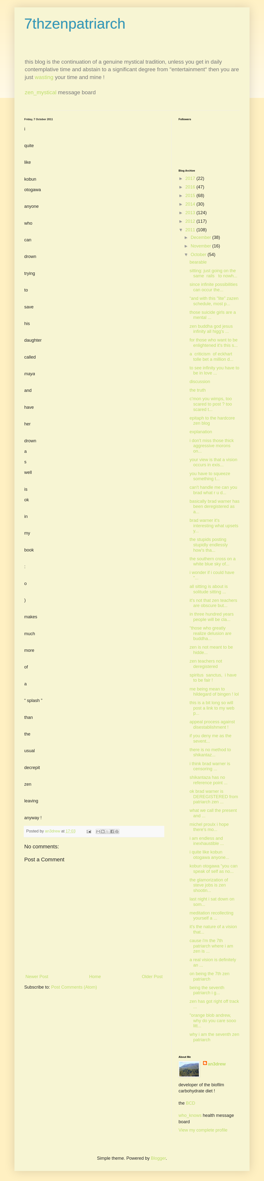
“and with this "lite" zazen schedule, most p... (214, 301)
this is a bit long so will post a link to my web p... (212, 708)
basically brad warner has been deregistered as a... (215, 506)
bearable (198, 262)
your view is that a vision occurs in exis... (213, 462)
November (201, 246)
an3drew (217, 1064)
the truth (198, 390)
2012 (190, 221)
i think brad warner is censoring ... (210, 766)
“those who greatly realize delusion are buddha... (210, 633)
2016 (190, 187)
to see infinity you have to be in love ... (214, 370)
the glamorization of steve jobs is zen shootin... (209, 885)
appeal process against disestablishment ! (212, 724)
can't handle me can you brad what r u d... (213, 490)
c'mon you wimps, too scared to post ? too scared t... (211, 404)
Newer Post (36, 976)
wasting (44, 77)
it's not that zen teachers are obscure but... (213, 603)
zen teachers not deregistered (206, 664)
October (199, 254)
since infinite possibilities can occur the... (214, 287)
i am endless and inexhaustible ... (207, 841)
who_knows (190, 1115)
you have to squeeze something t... (210, 476)
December (201, 237)
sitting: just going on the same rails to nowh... (213, 273)
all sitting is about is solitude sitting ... (209, 589)
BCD (190, 1103)
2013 (190, 212)
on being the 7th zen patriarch (209, 976)
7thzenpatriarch (75, 23)
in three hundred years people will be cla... (212, 617)
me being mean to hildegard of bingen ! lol (214, 692)
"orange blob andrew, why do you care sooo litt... (213, 1020)
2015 (190, 195)
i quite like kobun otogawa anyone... (209, 855)
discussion (200, 381)
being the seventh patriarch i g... (207, 990)
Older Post (152, 976)
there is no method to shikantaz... (210, 752)
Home (95, 976)
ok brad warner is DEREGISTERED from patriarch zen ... (214, 796)
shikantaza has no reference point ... (209, 780)
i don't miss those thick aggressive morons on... (212, 446)
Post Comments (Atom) (74, 987)
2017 (190, 178)
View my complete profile (203, 1130)
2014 (190, 204)
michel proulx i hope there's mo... (209, 827)
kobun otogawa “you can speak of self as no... (214, 869)
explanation (201, 431)
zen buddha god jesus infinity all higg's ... (211, 329)
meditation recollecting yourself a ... (211, 916)
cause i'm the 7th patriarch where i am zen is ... (211, 946)
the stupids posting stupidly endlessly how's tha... (209, 544)
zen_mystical (40, 92)
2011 (190, 229)
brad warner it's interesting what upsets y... (214, 525)
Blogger (158, 1158)
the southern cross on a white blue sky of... (213, 561)
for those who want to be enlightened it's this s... (214, 343)
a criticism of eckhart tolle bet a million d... (211, 356)
